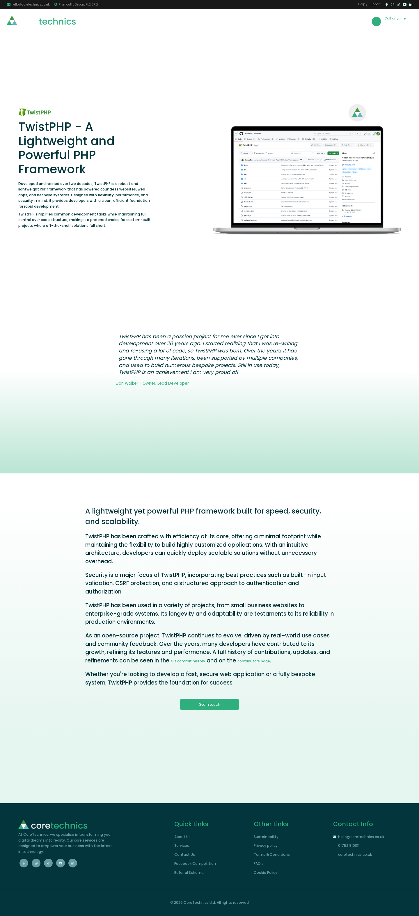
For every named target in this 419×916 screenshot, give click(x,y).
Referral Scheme (189, 872)
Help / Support (369, 4)
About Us (189, 21)
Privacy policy (266, 845)
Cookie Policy (265, 872)
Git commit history (188, 661)
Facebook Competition (195, 863)
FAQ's (259, 863)
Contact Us (274, 21)
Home (164, 21)
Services (217, 21)
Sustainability (266, 836)
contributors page (253, 661)
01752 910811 (398, 24)
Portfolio (244, 21)
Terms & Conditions (272, 854)
